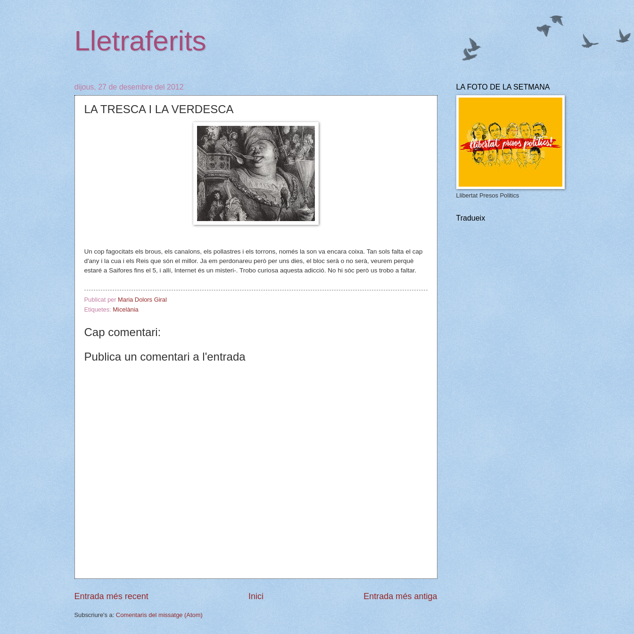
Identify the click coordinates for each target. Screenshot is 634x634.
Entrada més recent (111, 596)
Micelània (125, 309)
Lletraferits (140, 41)
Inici (255, 596)
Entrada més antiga (400, 596)
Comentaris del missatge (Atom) (159, 614)
